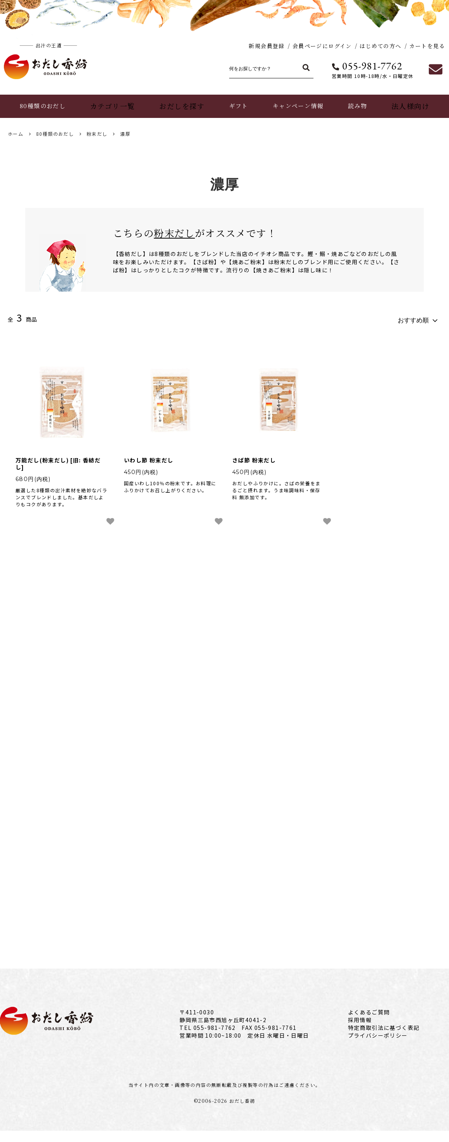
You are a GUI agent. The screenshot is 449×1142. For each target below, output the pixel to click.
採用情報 (360, 1031)
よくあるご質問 (369, 1023)
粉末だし (97, 133)
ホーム (15, 133)
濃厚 (125, 133)
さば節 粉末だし (254, 456)
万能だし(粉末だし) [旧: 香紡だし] (58, 460)
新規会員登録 (266, 46)
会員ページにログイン (322, 46)
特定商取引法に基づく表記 (384, 1039)
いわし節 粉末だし (149, 456)
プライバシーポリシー (378, 1046)
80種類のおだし (55, 133)
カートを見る (427, 46)
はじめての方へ (381, 46)
